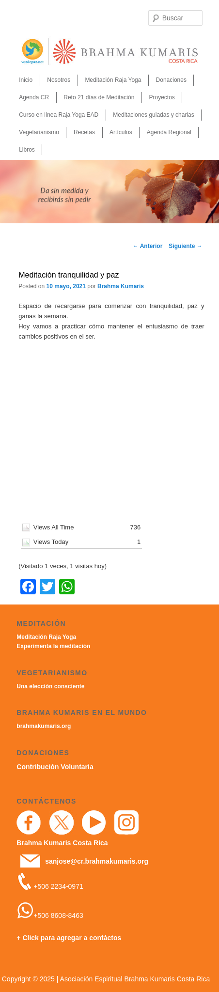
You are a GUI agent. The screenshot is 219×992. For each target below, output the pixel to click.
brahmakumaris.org (43, 726)
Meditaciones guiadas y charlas (153, 114)
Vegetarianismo (39, 132)
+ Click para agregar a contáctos (68, 938)
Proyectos (161, 97)
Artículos (121, 132)
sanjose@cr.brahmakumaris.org (96, 861)
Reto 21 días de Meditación (98, 97)
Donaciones (171, 80)
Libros (27, 149)
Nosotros (58, 80)
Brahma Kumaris (120, 286)
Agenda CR (34, 97)
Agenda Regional (169, 132)
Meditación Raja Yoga (113, 80)
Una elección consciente (50, 686)
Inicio (25, 80)
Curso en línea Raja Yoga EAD (58, 114)
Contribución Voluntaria (54, 767)
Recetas (84, 132)
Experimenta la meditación (53, 646)
